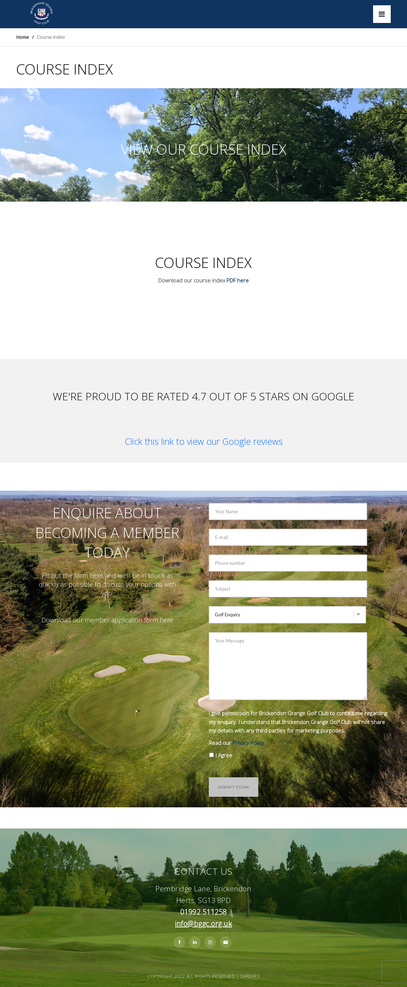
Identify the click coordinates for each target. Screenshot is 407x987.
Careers (250, 976)
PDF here (237, 280)
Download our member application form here (107, 620)
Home (22, 37)
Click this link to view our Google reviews (204, 441)
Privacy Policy (248, 742)
